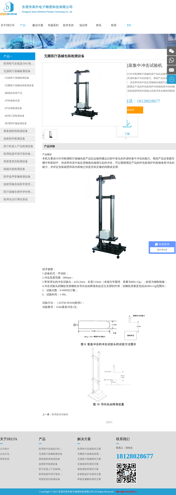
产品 (22, 25)
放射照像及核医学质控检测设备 (19, 184)
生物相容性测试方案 (88, 464)
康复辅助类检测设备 (16, 131)
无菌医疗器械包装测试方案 (89, 454)
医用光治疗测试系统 (16, 199)
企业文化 (4, 454)
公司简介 (4, 449)
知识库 (83, 25)
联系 (113, 25)
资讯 (98, 25)
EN (129, 25)
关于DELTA (7, 25)
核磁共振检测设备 (14, 169)
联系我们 (123, 439)
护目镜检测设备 (14, 108)
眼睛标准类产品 (14, 93)
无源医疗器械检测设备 (17, 71)
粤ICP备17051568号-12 (126, 492)
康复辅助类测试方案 (88, 469)
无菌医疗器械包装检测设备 (20, 85)
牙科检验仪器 (13, 100)
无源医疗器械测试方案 (89, 459)
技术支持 (68, 25)
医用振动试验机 (60, 414)
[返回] (109, 422)
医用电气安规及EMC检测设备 (19, 63)
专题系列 (53, 25)
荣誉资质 (4, 459)
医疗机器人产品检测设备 (18, 146)
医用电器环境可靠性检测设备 (19, 153)
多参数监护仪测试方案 (89, 474)
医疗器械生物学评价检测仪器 (19, 191)
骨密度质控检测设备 (16, 161)
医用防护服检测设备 (16, 123)
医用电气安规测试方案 (89, 449)
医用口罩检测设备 (15, 116)
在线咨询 (129, 110)
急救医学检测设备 (14, 138)
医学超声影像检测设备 (17, 176)
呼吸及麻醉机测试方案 (89, 479)
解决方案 (38, 25)
